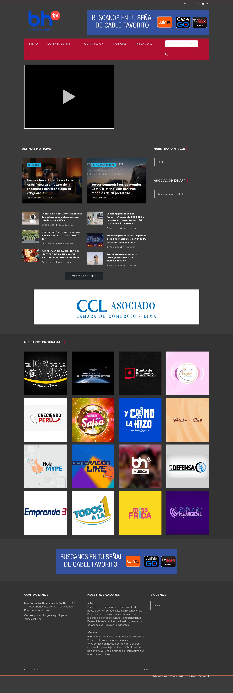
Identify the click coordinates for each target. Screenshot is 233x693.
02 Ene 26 (48, 243)
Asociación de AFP (171, 194)
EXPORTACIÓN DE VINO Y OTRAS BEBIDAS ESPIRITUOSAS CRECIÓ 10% (61, 235)
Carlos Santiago (64, 225)
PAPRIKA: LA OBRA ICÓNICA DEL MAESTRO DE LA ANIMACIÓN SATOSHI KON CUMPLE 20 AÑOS (60, 254)
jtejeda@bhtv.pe (33, 619)
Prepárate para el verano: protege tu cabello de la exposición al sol (122, 257)
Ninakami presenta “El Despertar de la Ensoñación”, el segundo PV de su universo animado (126, 238)
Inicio (33, 43)
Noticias (119, 43)
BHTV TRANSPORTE (103, 165)
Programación (92, 43)
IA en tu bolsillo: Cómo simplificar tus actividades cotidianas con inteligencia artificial (62, 216)
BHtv (161, 162)
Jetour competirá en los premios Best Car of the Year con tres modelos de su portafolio (116, 189)
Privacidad (144, 43)
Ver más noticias (84, 276)
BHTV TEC (33, 165)
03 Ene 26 (48, 225)
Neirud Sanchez (64, 243)
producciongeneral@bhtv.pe (49, 615)
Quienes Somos (59, 43)
